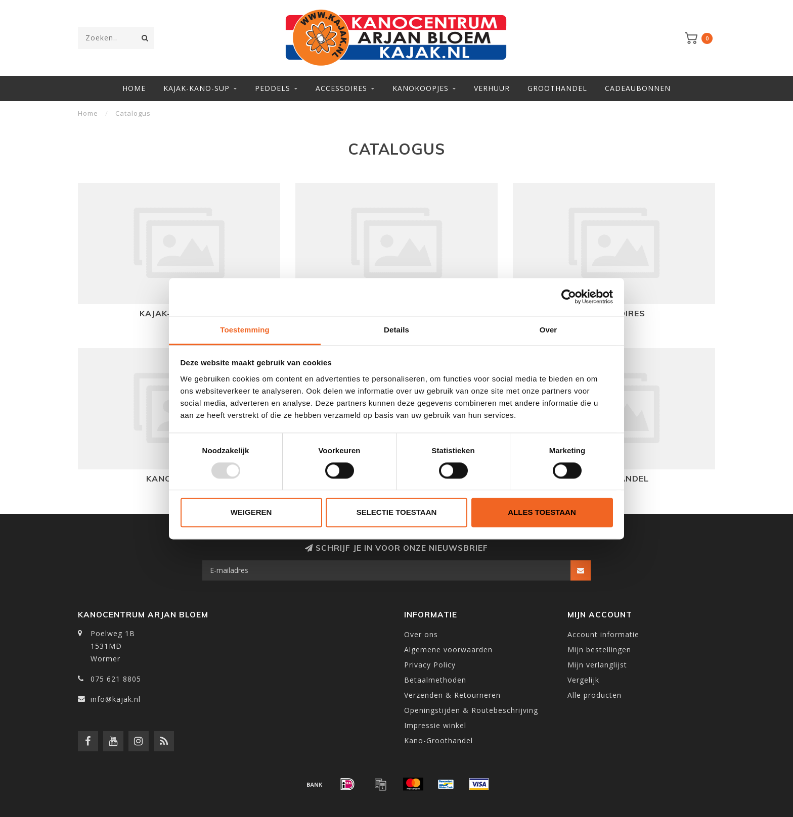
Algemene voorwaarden (448, 649)
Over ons (421, 634)
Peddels (272, 88)
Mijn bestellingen (599, 649)
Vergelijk (583, 680)
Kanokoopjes (420, 88)
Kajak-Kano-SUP (196, 88)
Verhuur (492, 88)
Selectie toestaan (397, 512)
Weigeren (251, 512)
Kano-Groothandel (438, 740)
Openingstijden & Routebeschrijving (471, 710)
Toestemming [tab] (245, 329)
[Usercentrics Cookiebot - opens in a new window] (568, 296)
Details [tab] (396, 329)
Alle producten (594, 695)
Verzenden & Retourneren (452, 695)
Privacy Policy (430, 664)
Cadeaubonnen (638, 88)
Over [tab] (548, 329)
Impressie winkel (435, 725)
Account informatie (603, 634)
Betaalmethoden (435, 680)
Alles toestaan (542, 512)
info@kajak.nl (116, 699)
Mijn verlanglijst (597, 664)
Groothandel (557, 88)
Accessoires (341, 88)
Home (134, 88)
